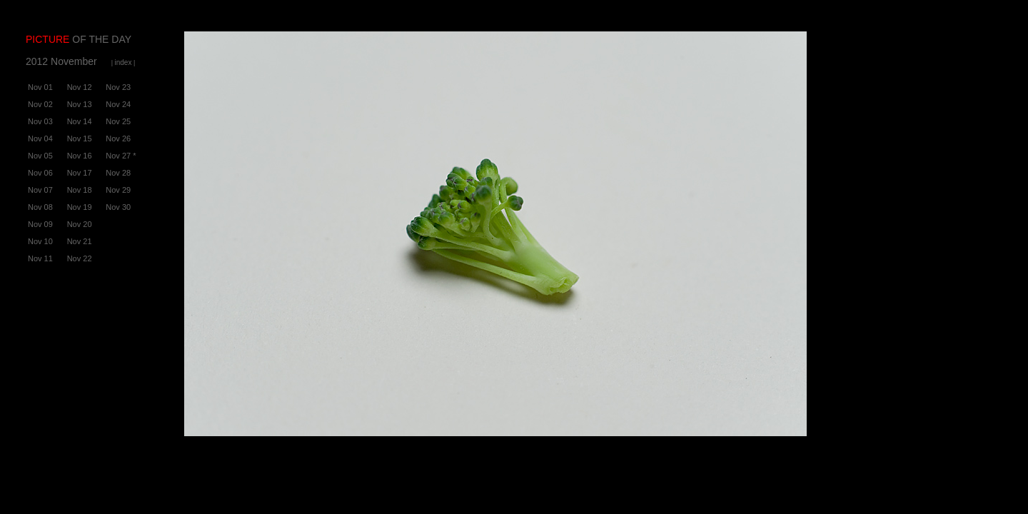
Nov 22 (79, 258)
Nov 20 (79, 224)
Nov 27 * (121, 155)
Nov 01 (40, 87)
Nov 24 (118, 104)
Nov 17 (79, 172)
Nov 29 (118, 190)
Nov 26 (118, 138)
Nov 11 (40, 258)
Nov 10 (40, 241)
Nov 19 (79, 207)
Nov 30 (118, 207)
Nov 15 (79, 138)
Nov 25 (118, 121)
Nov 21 (79, 241)
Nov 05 (40, 155)
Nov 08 (40, 207)
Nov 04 (40, 138)
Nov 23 (118, 87)
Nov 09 (40, 224)
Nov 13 (79, 104)
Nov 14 (79, 121)
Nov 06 (40, 172)
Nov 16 (79, 155)
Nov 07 (40, 190)
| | (123, 62)
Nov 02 (40, 104)
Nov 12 (79, 87)
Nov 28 (118, 172)
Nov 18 (79, 190)
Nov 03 (40, 121)
